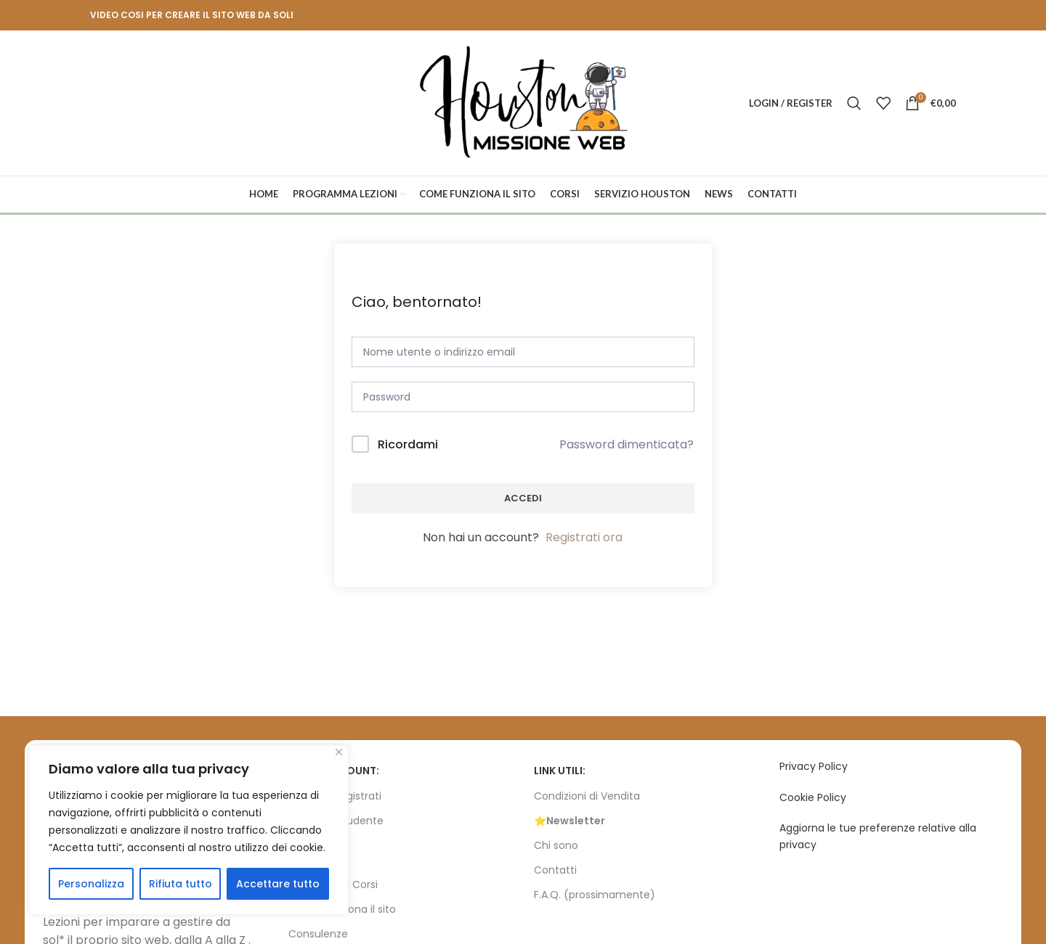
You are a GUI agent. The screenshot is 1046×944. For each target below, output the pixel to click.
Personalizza (91, 884)
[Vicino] (339, 752)
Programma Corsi (333, 884)
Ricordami (408, 444)
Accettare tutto (278, 884)
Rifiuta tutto (180, 884)
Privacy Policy (813, 766)
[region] (189, 830)
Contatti (555, 870)
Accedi (523, 498)
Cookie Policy (812, 797)
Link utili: (559, 770)
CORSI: (306, 860)
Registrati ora (584, 537)
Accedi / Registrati (334, 796)
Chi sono (556, 845)
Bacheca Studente (336, 820)
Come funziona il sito (342, 909)
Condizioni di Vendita (587, 796)
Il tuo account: (333, 770)
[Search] (854, 103)
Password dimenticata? (626, 444)
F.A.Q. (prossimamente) (594, 894)
